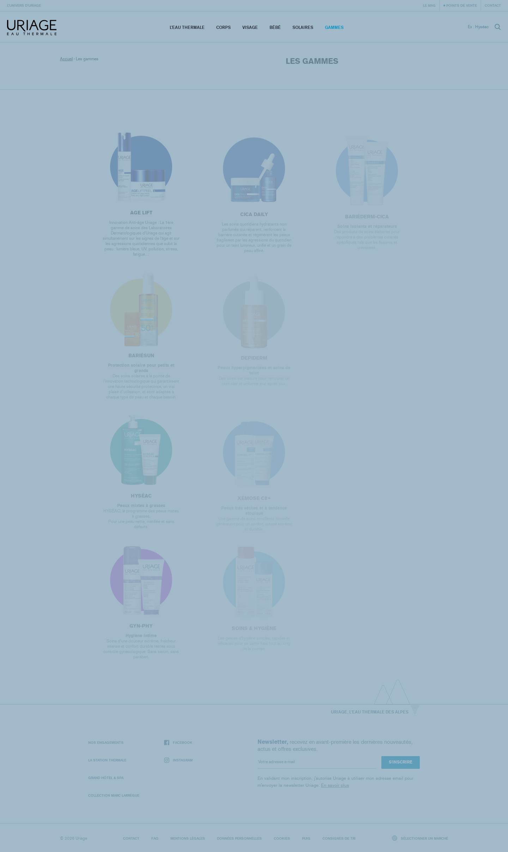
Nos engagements (105, 742)
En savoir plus (335, 785)
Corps (223, 27)
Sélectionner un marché (420, 838)
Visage (250, 27)
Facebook (178, 742)
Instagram (178, 760)
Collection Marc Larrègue (113, 795)
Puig (306, 838)
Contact (493, 5)
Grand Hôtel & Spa (105, 778)
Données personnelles (239, 838)
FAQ (154, 838)
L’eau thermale (187, 27)
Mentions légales (187, 838)
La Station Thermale (107, 760)
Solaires (302, 27)
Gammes (334, 27)
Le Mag (429, 5)
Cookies (282, 838)
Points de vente (461, 5)
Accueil (66, 58)
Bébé (275, 27)
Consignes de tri (339, 838)
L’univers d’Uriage (24, 5)
